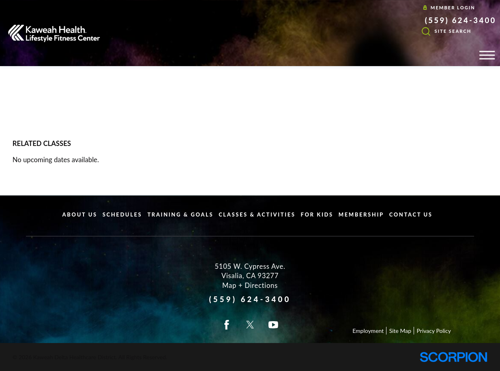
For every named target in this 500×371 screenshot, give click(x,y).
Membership (361, 214)
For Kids (317, 214)
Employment (368, 330)
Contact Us (411, 214)
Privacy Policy (434, 330)
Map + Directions (250, 285)
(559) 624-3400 (460, 20)
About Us (79, 214)
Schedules (122, 214)
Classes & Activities (257, 214)
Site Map (400, 330)
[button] (487, 55)
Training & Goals (180, 214)
